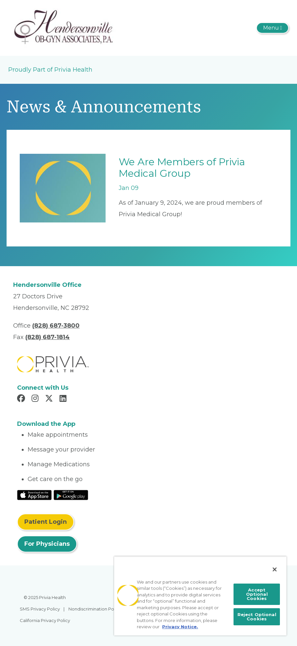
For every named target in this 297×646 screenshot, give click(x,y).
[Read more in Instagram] (36, 399)
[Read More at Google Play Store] (71, 494)
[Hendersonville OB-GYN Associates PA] (63, 27)
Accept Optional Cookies (257, 594)
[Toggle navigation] (272, 28)
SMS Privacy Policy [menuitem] (40, 608)
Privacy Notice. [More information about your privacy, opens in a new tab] (180, 626)
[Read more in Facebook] (22, 399)
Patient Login (45, 521)
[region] (200, 595)
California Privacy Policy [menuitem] (45, 620)
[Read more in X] (50, 399)
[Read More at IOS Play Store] (34, 494)
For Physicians (47, 543)
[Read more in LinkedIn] (64, 399)
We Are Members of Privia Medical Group (182, 167)
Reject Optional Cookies (256, 616)
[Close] (274, 569)
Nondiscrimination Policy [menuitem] (94, 608)
